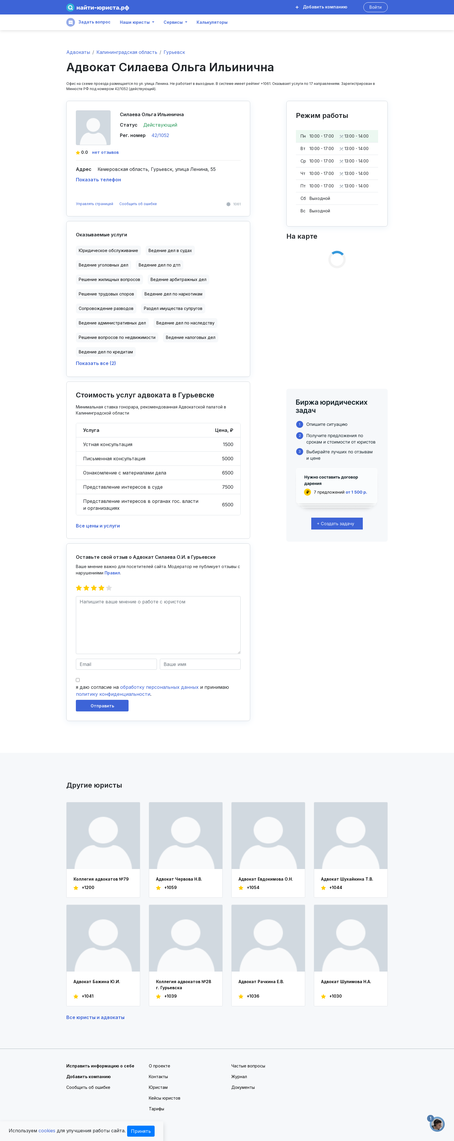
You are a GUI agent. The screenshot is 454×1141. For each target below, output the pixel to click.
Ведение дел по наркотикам (173, 293)
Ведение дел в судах (170, 250)
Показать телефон (98, 179)
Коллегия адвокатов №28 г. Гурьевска (183, 984)
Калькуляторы (212, 22)
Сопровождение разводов (106, 308)
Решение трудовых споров (106, 293)
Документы (243, 1087)
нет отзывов (105, 152)
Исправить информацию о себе (100, 1065)
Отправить (102, 705)
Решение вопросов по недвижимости (117, 337)
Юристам (158, 1087)
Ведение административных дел (112, 322)
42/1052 (160, 135)
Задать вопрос (88, 22)
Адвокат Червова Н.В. (179, 879)
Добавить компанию (321, 6)
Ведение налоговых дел (190, 337)
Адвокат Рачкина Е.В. (261, 981)
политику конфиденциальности (113, 694)
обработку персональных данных (159, 687)
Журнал (239, 1076)
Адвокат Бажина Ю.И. (97, 981)
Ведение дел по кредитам (106, 351)
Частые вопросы (248, 1065)
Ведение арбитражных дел (178, 279)
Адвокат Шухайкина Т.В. (347, 879)
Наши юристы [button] (135, 22)
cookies (47, 1130)
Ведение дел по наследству (185, 322)
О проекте (159, 1065)
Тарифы (156, 1108)
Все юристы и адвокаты (95, 1017)
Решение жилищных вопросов (109, 279)
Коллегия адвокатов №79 (101, 879)
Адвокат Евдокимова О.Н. (266, 879)
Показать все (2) (96, 363)
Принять (141, 1131)
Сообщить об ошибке (138, 204)
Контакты (158, 1076)
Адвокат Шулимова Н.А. (346, 981)
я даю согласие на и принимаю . (152, 690)
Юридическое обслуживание (108, 250)
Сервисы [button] (173, 22)
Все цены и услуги (98, 526)
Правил (112, 572)
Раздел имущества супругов (173, 308)
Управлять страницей (95, 204)
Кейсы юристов (164, 1098)
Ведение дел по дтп (159, 264)
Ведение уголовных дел (103, 264)
